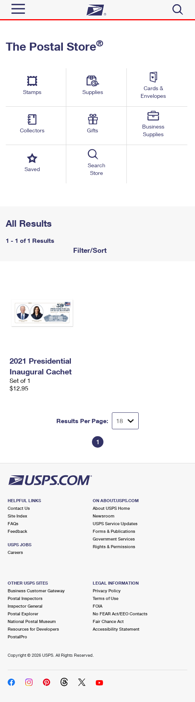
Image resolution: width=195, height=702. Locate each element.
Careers (15, 552)
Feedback (17, 531)
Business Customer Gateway (36, 590)
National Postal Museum (32, 621)
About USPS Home (111, 508)
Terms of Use (105, 598)
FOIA (97, 605)
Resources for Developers (33, 628)
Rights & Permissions (114, 546)
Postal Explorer (23, 613)
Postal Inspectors (25, 598)
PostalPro (17, 636)
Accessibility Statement (116, 628)
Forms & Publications (114, 531)
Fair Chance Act (108, 621)
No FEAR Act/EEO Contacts (120, 613)
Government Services (114, 538)
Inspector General (25, 605)
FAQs (13, 523)
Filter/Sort (89, 250)
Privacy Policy (107, 590)
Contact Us (19, 508)
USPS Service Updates (115, 523)
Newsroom (104, 515)
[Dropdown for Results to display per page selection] (125, 420)
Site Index (17, 515)
